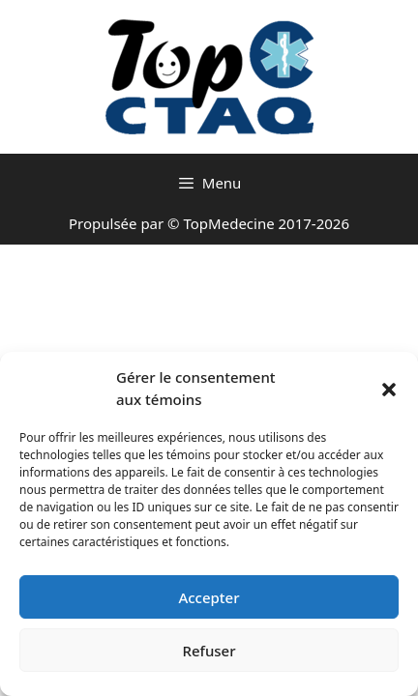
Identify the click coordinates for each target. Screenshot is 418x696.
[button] (389, 388)
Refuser (208, 650)
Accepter (208, 597)
